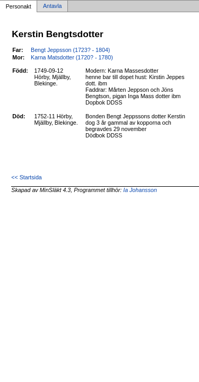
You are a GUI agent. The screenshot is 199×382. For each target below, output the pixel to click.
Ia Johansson (140, 190)
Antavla (52, 6)
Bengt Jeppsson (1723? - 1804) (70, 50)
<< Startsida (26, 177)
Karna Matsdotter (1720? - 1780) (72, 57)
